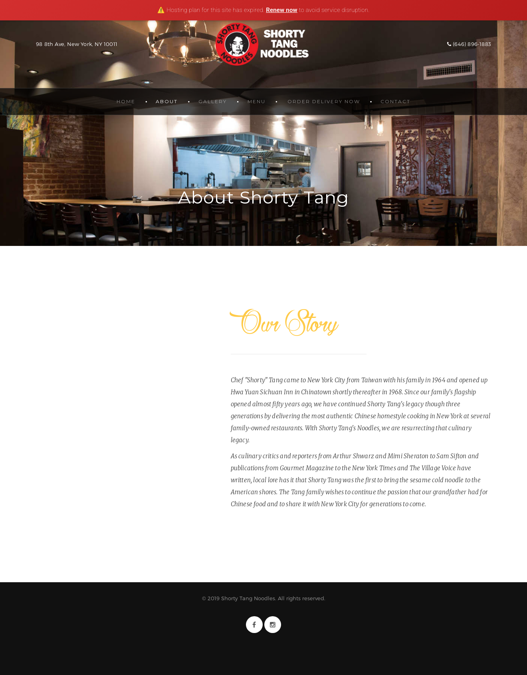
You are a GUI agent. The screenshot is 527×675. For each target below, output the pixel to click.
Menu (256, 101)
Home (126, 101)
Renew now (281, 10)
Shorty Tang (263, 44)
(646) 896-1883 (469, 44)
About (167, 101)
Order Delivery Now (323, 101)
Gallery (212, 101)
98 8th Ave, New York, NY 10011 (76, 44)
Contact (395, 101)
